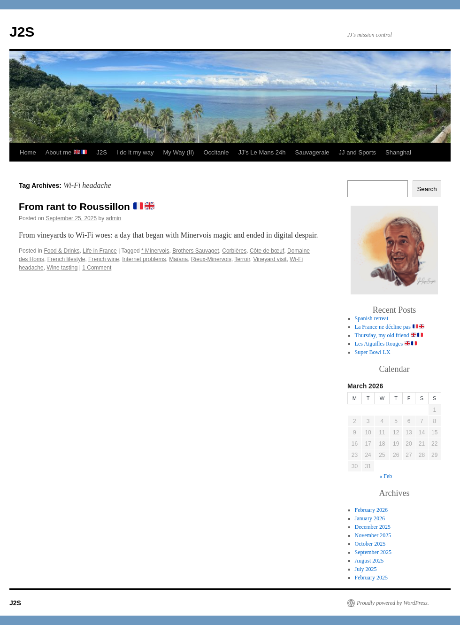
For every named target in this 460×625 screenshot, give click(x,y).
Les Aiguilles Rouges (386, 343)
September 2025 (373, 552)
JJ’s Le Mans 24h (262, 152)
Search (427, 189)
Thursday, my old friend (389, 335)
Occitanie (216, 152)
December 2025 (373, 527)
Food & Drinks (61, 250)
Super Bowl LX (373, 352)
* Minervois (155, 250)
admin (114, 218)
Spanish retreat (372, 318)
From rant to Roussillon (86, 206)
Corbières (234, 250)
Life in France (100, 250)
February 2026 (371, 510)
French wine (103, 259)
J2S (21, 31)
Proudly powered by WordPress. (393, 603)
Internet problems (144, 259)
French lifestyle (66, 259)
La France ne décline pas (390, 327)
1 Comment (96, 267)
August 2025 (369, 560)
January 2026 (370, 518)
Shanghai (398, 152)
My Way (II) (178, 152)
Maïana (178, 259)
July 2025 (366, 569)
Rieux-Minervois (211, 259)
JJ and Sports (357, 152)
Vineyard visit (269, 259)
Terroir (242, 259)
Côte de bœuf (267, 250)
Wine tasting (61, 267)
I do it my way (134, 152)
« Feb (385, 476)
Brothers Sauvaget (195, 250)
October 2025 (370, 543)
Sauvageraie (312, 152)
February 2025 (371, 577)
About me (66, 152)
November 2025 (373, 535)
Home (28, 152)
